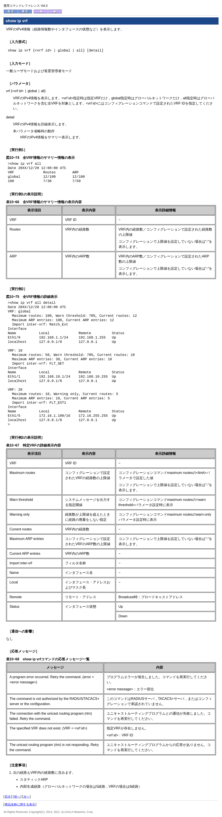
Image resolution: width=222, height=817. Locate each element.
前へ (17, 796)
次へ (26, 796)
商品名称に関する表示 (20, 804)
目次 (8, 796)
